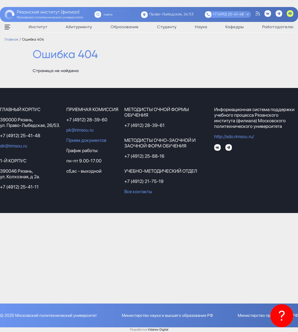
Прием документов (86, 140)
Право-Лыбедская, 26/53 (171, 14)
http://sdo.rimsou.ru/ (234, 136)
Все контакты (138, 191)
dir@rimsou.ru (13, 146)
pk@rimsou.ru (80, 130)
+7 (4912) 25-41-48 (228, 14)
